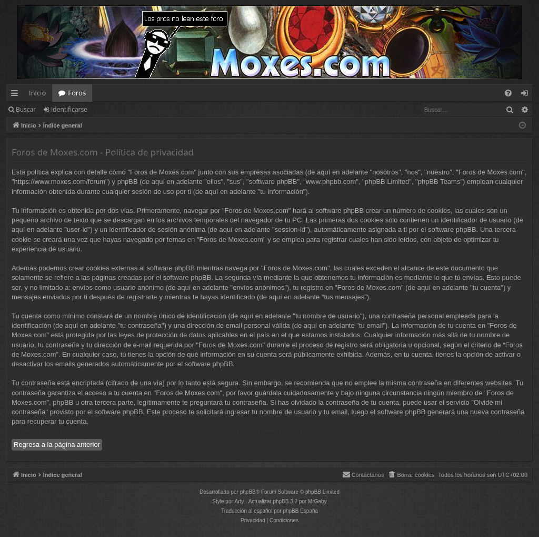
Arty (239, 501)
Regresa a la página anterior (57, 444)
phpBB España (300, 511)
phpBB (248, 492)
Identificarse (69, 109)
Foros (77, 92)
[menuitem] (508, 93)
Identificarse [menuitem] (527, 95)
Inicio (37, 92)
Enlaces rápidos (17, 95)
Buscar (26, 109)
